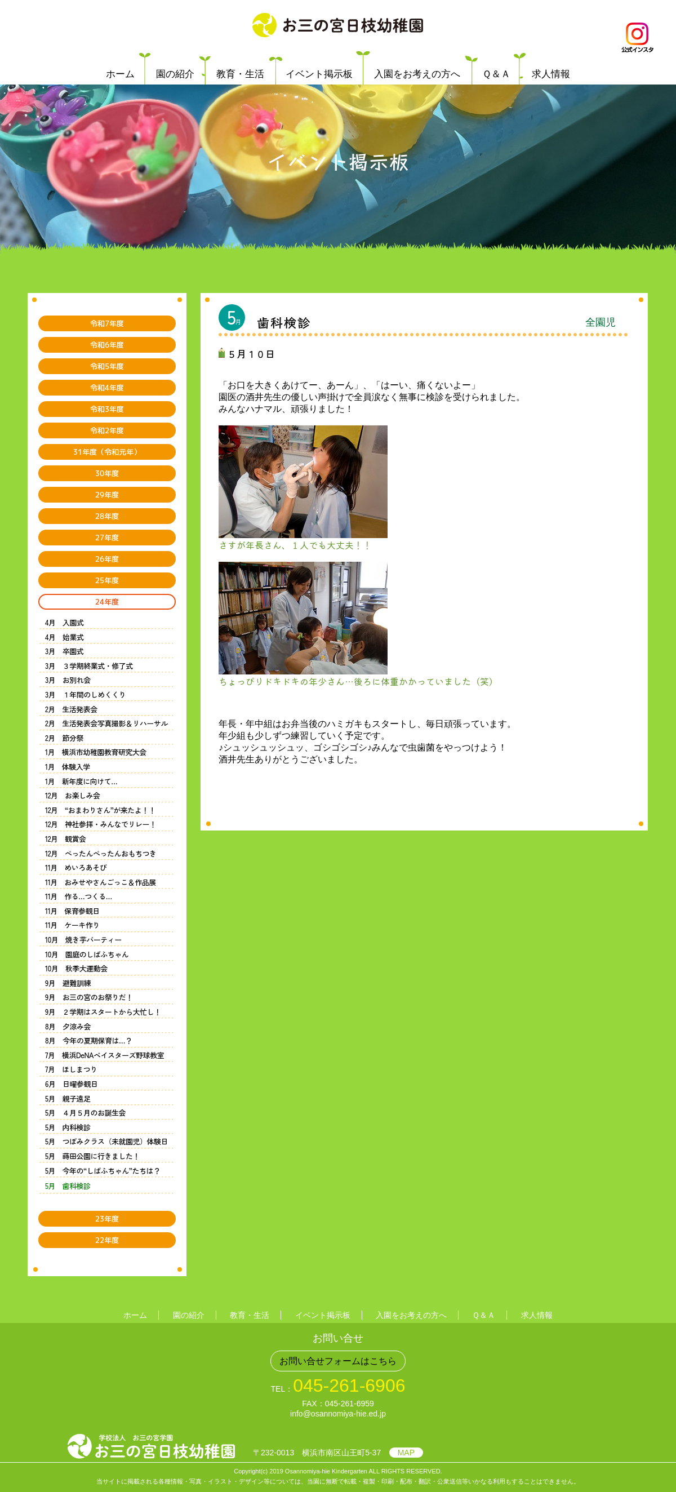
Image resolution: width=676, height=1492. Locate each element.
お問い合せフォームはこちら (338, 1361)
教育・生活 (240, 74)
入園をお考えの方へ (417, 74)
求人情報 (551, 74)
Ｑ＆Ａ (496, 74)
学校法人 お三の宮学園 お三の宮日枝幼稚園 (337, 25)
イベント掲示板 (319, 74)
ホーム (120, 74)
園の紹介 (175, 74)
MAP (406, 1452)
